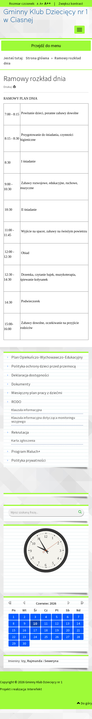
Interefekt (34, 689)
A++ (47, 3)
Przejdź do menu (46, 45)
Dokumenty (20, 384)
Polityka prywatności (28, 460)
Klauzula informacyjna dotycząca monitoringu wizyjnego (43, 420)
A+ (41, 3)
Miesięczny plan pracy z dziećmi (36, 392)
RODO (16, 401)
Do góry (84, 703)
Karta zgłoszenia (23, 440)
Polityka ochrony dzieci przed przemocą (43, 366)
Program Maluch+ (25, 451)
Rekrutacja (20, 432)
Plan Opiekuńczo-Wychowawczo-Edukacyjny (47, 357)
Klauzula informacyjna (26, 410)
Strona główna (37, 58)
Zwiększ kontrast (71, 3)
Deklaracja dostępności (30, 375)
